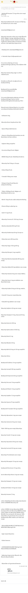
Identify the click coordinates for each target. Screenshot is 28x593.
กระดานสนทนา (5, 7)
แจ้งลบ (25, 19)
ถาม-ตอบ (12, 7)
